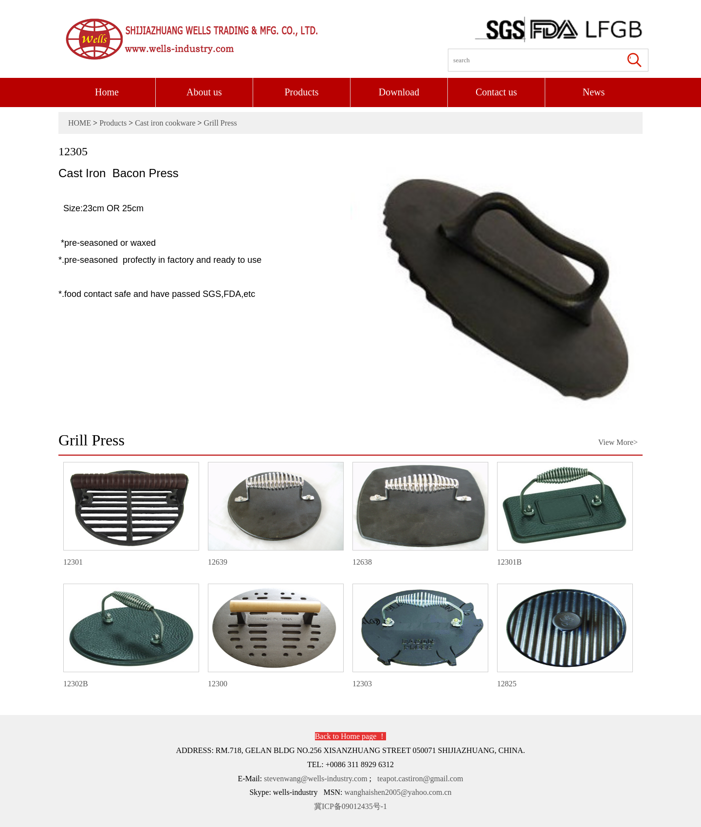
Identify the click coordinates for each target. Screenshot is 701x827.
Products (302, 92)
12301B (564, 514)
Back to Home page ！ (351, 736)
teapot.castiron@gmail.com (420, 778)
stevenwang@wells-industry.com (315, 778)
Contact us (496, 92)
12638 (419, 514)
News (594, 92)
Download (399, 92)
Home (107, 92)
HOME (79, 123)
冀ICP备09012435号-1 (350, 806)
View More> (618, 442)
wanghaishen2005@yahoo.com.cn (398, 792)
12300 (275, 636)
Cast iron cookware (165, 123)
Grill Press (220, 123)
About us (204, 92)
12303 (419, 636)
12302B (130, 636)
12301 (130, 514)
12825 (564, 636)
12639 (275, 514)
